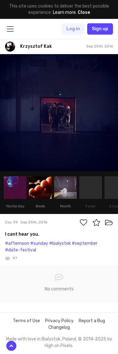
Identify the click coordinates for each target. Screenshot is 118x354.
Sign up (100, 28)
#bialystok (60, 243)
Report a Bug (92, 320)
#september (85, 243)
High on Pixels (58, 345)
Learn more (64, 12)
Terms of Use (26, 320)
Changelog (59, 327)
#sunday (39, 243)
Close (84, 12)
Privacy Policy (59, 320)
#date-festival (20, 250)
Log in (73, 28)
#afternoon (17, 243)
